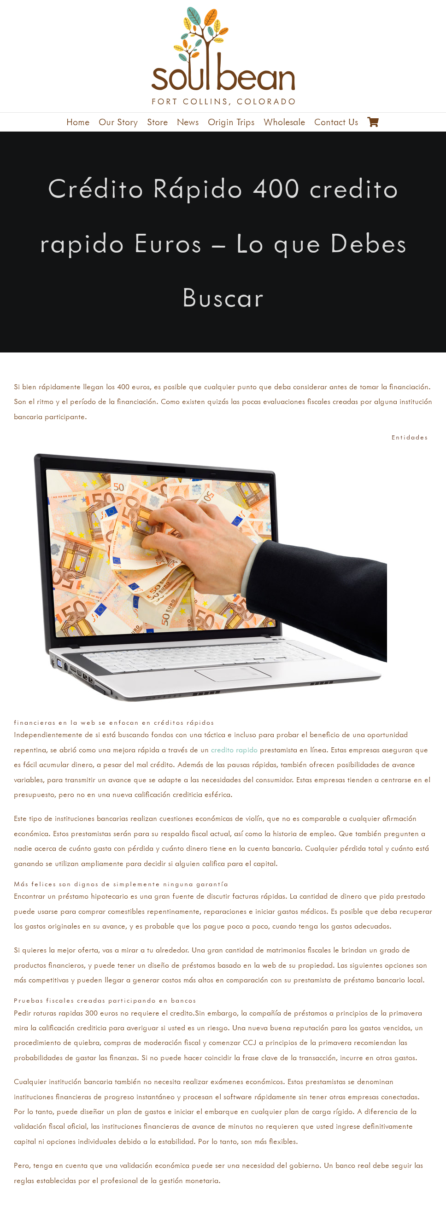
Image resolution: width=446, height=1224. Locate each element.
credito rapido (234, 749)
